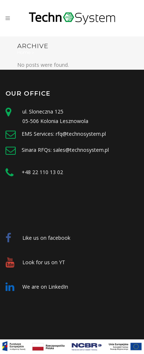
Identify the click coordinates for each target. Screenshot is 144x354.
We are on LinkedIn (45, 286)
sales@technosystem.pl (81, 149)
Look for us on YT (43, 262)
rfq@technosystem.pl (81, 133)
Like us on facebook (46, 237)
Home (23, 52)
